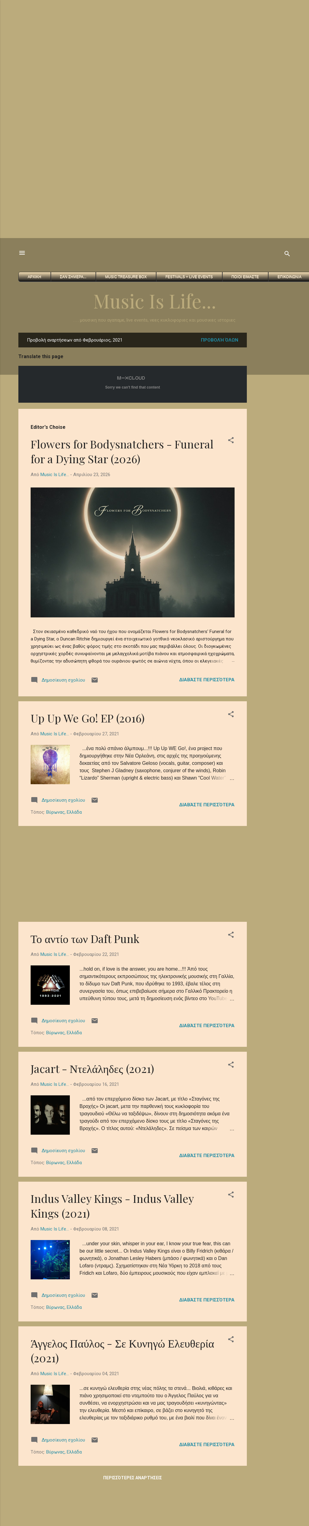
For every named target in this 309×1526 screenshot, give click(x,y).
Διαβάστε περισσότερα (207, 680)
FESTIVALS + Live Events (189, 277)
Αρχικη (34, 277)
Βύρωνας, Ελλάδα (64, 812)
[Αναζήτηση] (287, 254)
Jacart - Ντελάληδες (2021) (92, 1068)
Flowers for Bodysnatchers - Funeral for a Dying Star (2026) (122, 451)
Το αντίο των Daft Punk (85, 938)
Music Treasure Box (126, 277)
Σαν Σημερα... (73, 277)
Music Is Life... (154, 300)
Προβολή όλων (219, 340)
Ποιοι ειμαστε (245, 277)
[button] (231, 441)
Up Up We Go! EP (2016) (88, 717)
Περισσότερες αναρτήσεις (132, 1477)
